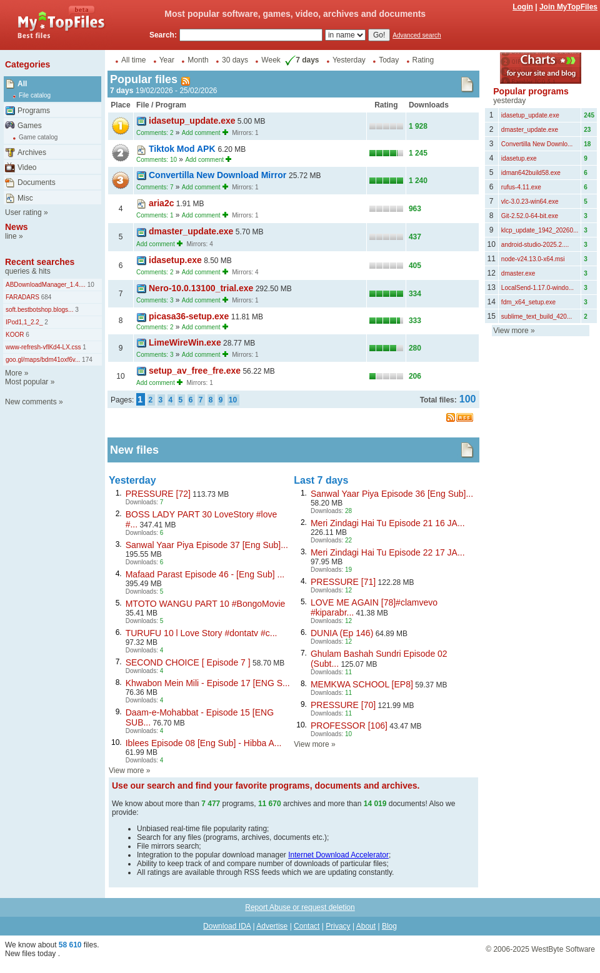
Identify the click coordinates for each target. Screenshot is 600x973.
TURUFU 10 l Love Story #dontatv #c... (202, 633)
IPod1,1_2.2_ (24, 322)
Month (198, 60)
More (13, 373)
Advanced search (416, 35)
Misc (25, 198)
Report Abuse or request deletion (299, 907)
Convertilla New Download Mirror (219, 175)
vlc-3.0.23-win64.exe (530, 201)
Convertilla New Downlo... (537, 144)
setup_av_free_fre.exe (195, 371)
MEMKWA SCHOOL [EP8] (362, 684)
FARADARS (22, 297)
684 (45, 297)
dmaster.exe (518, 273)
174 (86, 359)
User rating (23, 212)
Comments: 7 (154, 187)
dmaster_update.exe (191, 231)
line (11, 236)
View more (126, 770)
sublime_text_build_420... (536, 316)
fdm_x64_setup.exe (528, 302)
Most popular (26, 381)
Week (270, 60)
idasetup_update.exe (192, 121)
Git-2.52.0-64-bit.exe (529, 215)
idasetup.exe (175, 260)
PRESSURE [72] (158, 494)
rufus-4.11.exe (521, 187)
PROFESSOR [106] (349, 726)
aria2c (161, 203)
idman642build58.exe (531, 172)
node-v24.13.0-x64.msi (533, 259)
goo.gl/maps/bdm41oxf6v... (43, 359)
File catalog (35, 95)
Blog (389, 926)
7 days (300, 60)
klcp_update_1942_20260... (539, 230)
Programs (34, 110)
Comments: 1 (154, 215)
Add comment (201, 132)
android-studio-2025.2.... (535, 244)
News (16, 227)
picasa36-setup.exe (189, 316)
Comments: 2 (154, 132)
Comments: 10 (156, 159)
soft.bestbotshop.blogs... (39, 309)
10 (90, 284)
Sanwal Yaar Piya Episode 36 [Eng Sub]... (392, 494)
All (22, 83)
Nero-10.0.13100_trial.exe (201, 288)
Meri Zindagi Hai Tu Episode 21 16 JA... (388, 523)
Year (166, 60)
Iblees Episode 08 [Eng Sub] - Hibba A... (204, 743)
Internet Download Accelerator (338, 855)
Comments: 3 (154, 300)
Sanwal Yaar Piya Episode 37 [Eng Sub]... (207, 545)
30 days (235, 60)
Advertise (272, 926)
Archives (32, 152)
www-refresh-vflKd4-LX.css (43, 347)
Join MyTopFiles (568, 6)
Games (30, 125)
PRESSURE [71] (343, 582)
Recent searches (39, 262)
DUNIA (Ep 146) (342, 633)
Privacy (338, 926)
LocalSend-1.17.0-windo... (537, 287)
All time (133, 60)
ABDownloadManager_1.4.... (46, 284)
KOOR (15, 334)
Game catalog (38, 137)
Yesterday (349, 60)
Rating (423, 60)
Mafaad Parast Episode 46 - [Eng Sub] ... (205, 574)
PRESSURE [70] (343, 705)
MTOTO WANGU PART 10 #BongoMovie (206, 604)
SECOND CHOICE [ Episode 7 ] (188, 662)
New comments (31, 401)
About (366, 926)
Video (27, 167)
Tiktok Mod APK (183, 149)
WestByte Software (563, 949)
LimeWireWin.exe (185, 342)
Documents (37, 182)
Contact (306, 926)
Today (389, 60)
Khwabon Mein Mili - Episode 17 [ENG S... (208, 683)
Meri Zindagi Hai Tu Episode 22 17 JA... (388, 552)
